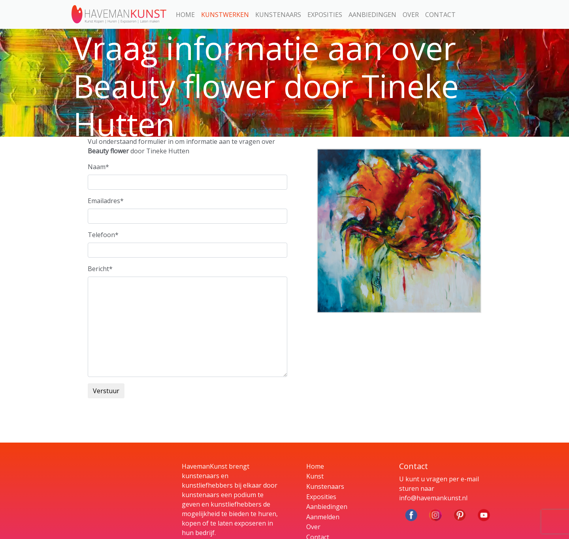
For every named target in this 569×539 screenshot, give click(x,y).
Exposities (324, 14)
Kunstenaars (278, 14)
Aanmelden (322, 517)
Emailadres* (106, 200)
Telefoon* (103, 234)
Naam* (98, 166)
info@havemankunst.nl (433, 498)
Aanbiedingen (372, 14)
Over (411, 14)
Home (185, 14)
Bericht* (100, 268)
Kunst (315, 476)
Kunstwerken (225, 14)
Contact (440, 14)
